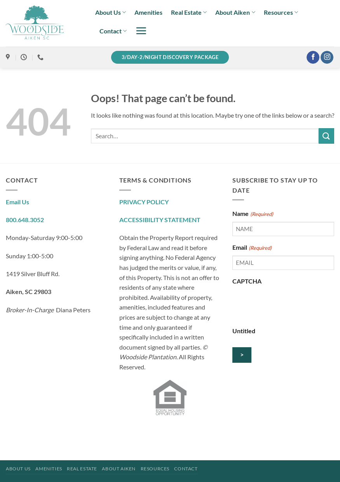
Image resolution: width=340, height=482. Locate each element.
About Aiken (235, 12)
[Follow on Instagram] (327, 57)
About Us (110, 12)
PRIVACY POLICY (144, 201)
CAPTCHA (247, 281)
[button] (141, 31)
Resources (281, 12)
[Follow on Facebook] (313, 57)
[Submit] (326, 135)
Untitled (243, 330)
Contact (113, 31)
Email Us (17, 201)
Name (252, 214)
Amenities (148, 12)
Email (251, 248)
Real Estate (189, 12)
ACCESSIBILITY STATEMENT (160, 219)
